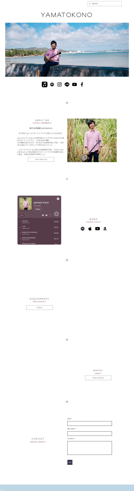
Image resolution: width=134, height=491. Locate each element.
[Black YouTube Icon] (74, 84)
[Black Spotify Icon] (52, 84)
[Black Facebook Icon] (82, 84)
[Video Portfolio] (98, 378)
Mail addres (71, 429)
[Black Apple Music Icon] (90, 228)
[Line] (67, 84)
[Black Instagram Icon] (59, 84)
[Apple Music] (44, 84)
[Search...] (104, 3)
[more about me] (41, 159)
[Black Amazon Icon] (105, 228)
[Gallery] (40, 307)
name (69, 419)
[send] (69, 462)
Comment (71, 438)
